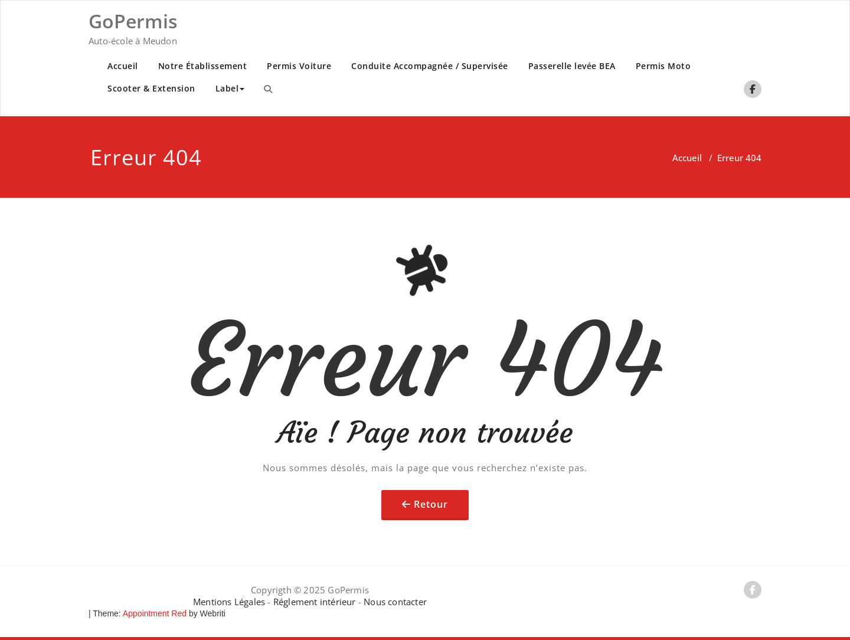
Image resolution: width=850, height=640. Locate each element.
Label (230, 88)
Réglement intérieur (314, 602)
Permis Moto (663, 65)
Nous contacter (395, 602)
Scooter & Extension (151, 88)
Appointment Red (154, 613)
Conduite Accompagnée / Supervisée (429, 65)
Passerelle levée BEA (572, 65)
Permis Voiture (299, 65)
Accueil (122, 65)
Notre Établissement (202, 65)
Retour (431, 504)
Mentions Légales (230, 602)
